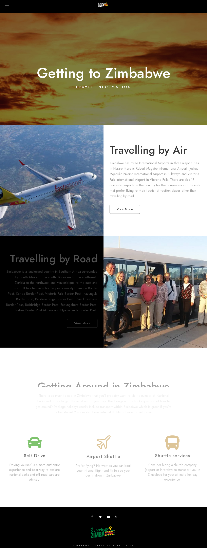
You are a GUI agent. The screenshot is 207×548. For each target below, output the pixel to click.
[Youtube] (109, 518)
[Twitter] (101, 518)
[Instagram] (117, 518)
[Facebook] (93, 518)
